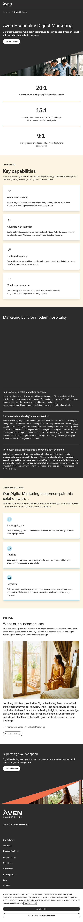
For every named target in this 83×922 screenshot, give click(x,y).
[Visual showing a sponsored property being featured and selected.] (41, 353)
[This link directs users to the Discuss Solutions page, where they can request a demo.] (11, 768)
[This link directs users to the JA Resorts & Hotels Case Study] (12, 734)
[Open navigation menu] (77, 4)
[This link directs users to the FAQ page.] (5, 880)
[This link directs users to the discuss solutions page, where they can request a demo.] (11, 41)
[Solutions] (6, 12)
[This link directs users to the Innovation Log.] (9, 857)
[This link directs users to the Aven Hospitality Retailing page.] (41, 555)
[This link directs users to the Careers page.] (6, 885)
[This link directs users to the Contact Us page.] (8, 868)
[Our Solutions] (9, 840)
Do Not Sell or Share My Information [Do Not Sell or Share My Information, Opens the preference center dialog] (41, 916)
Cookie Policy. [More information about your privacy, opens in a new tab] (30, 903)
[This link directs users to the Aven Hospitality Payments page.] (41, 585)
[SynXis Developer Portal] (7, 845)
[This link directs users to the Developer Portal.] (10, 874)
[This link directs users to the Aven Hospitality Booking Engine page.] (41, 526)
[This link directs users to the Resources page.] (8, 862)
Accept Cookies (41, 909)
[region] (41, 905)
